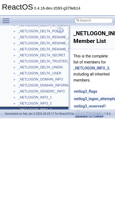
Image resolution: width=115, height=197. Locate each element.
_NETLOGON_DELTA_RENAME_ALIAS (47, 37)
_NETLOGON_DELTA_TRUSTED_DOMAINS (51, 61)
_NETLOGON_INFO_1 (35, 97)
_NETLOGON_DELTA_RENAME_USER (47, 49)
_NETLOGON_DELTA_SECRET (41, 55)
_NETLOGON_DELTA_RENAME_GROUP (49, 43)
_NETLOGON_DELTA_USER (39, 73)
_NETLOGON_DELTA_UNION (40, 67)
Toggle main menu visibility (7, 18)
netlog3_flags (85, 91)
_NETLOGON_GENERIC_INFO (41, 91)
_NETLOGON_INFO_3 (91, 68)
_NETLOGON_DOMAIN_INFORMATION (48, 85)
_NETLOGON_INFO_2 (35, 103)
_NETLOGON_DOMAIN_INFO (40, 79)
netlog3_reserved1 (90, 106)
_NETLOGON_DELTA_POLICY (41, 31)
